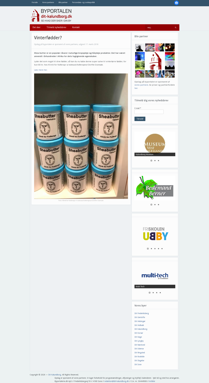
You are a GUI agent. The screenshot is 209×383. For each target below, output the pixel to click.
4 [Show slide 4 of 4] (160, 292)
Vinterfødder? (48, 37)
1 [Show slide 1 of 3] (151, 160)
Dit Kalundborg (140, 329)
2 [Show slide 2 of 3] (154, 160)
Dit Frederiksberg (141, 313)
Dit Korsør (138, 333)
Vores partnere (48, 2)
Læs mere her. (40, 70)
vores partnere (141, 85)
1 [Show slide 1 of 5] (147, 248)
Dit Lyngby (139, 341)
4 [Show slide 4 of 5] (158, 248)
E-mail (137, 108)
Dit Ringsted (139, 353)
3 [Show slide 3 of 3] (158, 160)
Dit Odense (139, 349)
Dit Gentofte (139, 317)
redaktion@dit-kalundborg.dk (116, 381)
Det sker (36, 27)
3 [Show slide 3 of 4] (156, 292)
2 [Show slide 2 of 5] (151, 248)
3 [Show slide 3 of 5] (154, 248)
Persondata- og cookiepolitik (83, 2)
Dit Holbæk (139, 325)
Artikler (152, 381)
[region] (154, 148)
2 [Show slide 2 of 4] (153, 292)
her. (136, 88)
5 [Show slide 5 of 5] (161, 248)
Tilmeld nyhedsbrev (56, 27)
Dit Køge (138, 337)
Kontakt (76, 27)
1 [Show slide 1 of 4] (149, 292)
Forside (35, 2)
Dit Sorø (137, 364)
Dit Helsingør (139, 321)
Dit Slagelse (139, 360)
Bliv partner (63, 2)
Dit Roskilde (139, 356)
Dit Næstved (139, 345)
